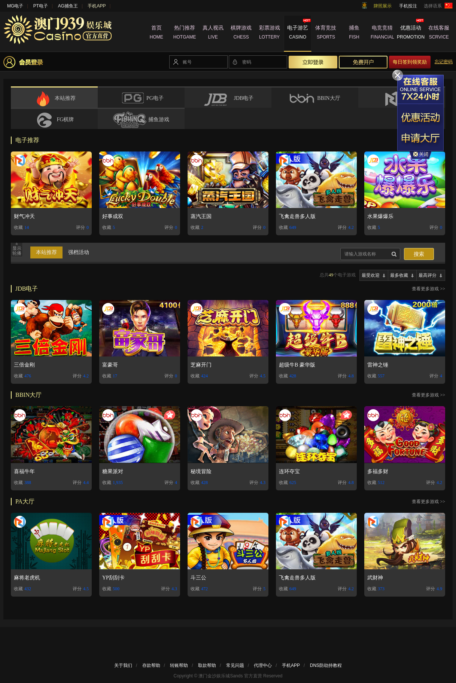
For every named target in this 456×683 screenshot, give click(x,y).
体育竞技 (326, 33)
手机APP (97, 6)
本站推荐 (46, 252)
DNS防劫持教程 (326, 665)
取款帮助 (207, 665)
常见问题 (235, 665)
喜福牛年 (24, 471)
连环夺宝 (289, 471)
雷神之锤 (377, 365)
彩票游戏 (269, 33)
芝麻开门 (201, 365)
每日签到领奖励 (410, 62)
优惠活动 (410, 33)
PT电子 (40, 6)
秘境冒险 (201, 471)
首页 (156, 33)
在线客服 (439, 33)
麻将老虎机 (27, 578)
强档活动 (78, 252)
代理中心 (263, 665)
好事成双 (112, 216)
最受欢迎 (371, 275)
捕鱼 (354, 33)
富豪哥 (110, 365)
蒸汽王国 (201, 216)
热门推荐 (184, 33)
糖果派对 (112, 471)
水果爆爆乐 (380, 216)
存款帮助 (151, 665)
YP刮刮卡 (113, 578)
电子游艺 (297, 33)
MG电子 (15, 6)
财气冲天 (24, 216)
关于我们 (123, 665)
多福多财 (377, 471)
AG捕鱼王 (68, 6)
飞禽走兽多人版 (297, 216)
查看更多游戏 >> (428, 288)
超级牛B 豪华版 (297, 365)
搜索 (419, 254)
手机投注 (408, 6)
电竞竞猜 (382, 33)
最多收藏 (399, 275)
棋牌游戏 (241, 33)
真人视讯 (213, 33)
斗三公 (198, 578)
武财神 (375, 578)
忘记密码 (444, 61)
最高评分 (428, 275)
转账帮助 (179, 665)
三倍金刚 (24, 365)
